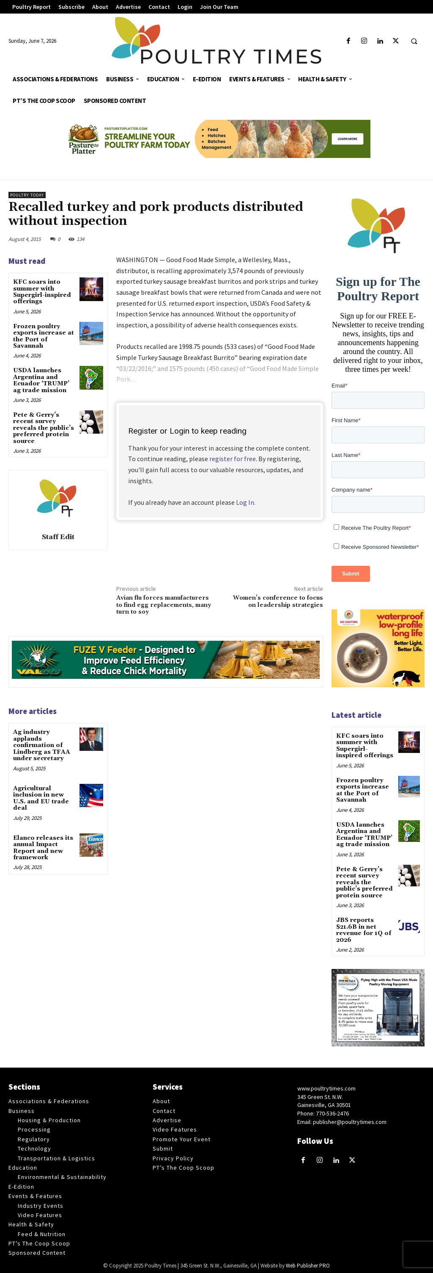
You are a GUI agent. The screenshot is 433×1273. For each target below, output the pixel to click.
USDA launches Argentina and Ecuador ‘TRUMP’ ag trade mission (41, 380)
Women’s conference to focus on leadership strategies (278, 601)
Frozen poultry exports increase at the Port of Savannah (43, 336)
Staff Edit (58, 537)
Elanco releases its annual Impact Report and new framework (43, 847)
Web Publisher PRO (308, 1264)
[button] (414, 41)
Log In (245, 502)
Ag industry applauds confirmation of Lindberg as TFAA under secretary (41, 745)
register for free (232, 458)
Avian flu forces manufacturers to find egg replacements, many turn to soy (163, 605)
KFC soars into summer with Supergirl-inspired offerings (42, 291)
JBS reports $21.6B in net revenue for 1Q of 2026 (363, 929)
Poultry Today (27, 195)
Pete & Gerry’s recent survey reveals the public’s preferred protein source (43, 428)
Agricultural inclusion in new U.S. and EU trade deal (41, 797)
